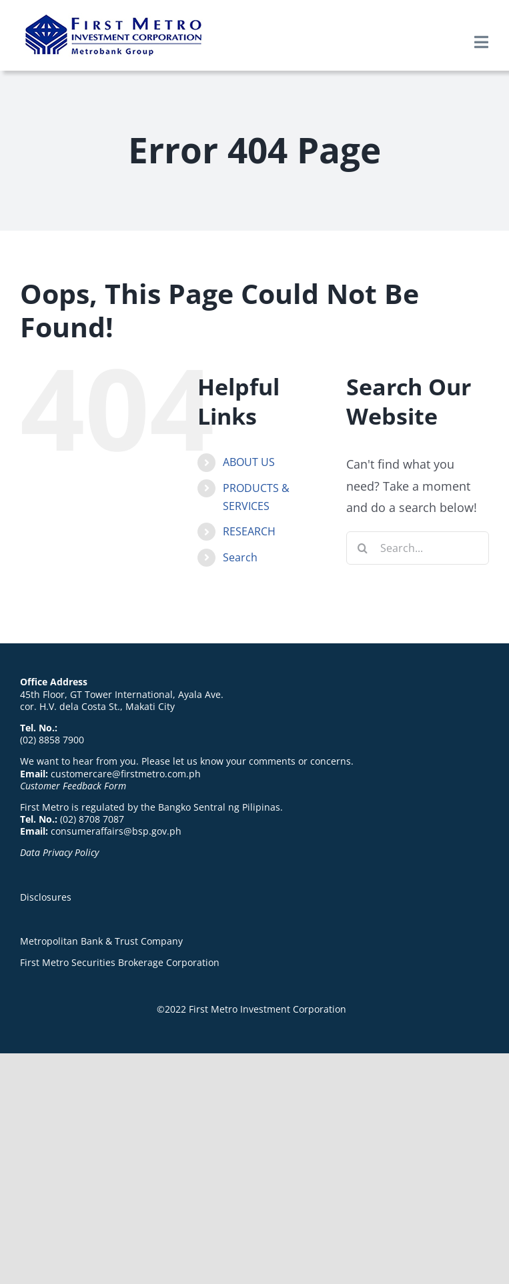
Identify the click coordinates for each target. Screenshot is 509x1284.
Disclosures (45, 897)
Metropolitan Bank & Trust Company (101, 941)
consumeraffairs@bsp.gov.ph (116, 831)
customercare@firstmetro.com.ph (126, 773)
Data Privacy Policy (59, 852)
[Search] (363, 548)
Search (240, 557)
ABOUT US (249, 462)
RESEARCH (249, 531)
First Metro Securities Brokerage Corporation (119, 962)
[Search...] (417, 548)
